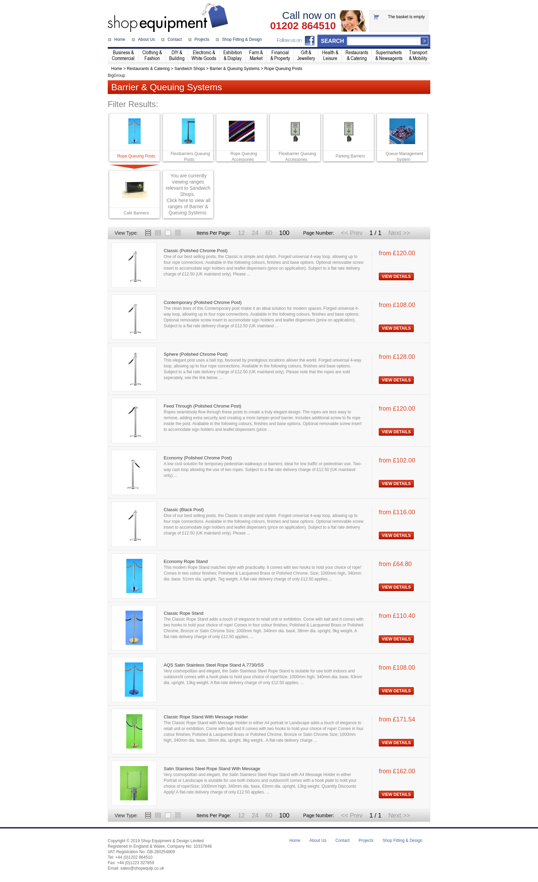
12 (241, 233)
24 (255, 233)
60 (268, 233)
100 (284, 233)
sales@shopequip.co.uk (142, 868)
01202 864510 (303, 26)
